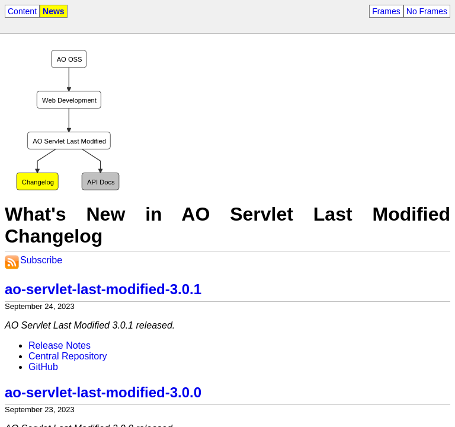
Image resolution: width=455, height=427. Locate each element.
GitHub (43, 367)
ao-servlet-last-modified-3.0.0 (103, 392)
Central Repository (67, 356)
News (54, 11)
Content (22, 11)
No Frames (426, 11)
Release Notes (59, 345)
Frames (386, 11)
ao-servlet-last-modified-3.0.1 (103, 289)
